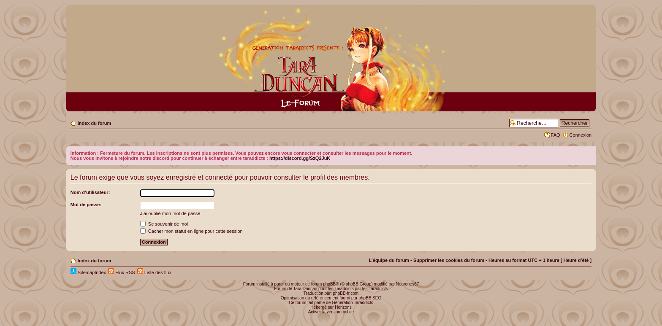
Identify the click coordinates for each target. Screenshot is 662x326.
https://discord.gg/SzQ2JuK (299, 158)
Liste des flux (154, 272)
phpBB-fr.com (346, 293)
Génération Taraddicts (352, 302)
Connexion (581, 134)
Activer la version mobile (331, 312)
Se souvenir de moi (164, 223)
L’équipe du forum (389, 260)
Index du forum (94, 123)
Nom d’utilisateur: (90, 192)
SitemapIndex (88, 272)
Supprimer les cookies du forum (448, 260)
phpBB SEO (369, 298)
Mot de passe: (86, 204)
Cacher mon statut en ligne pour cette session (191, 231)
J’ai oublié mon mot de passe (170, 213)
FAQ (555, 134)
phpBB (329, 284)
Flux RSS (121, 272)
